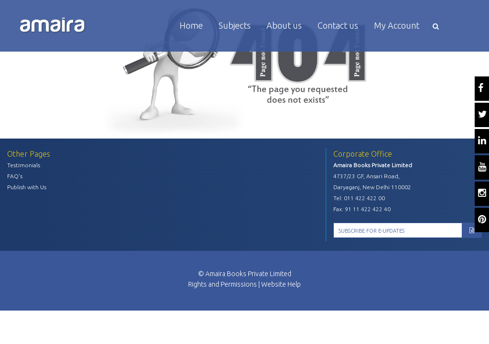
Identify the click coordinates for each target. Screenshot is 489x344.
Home (191, 25)
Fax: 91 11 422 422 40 (362, 209)
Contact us (338, 25)
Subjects (235, 25)
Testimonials (23, 165)
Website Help (281, 284)
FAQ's (14, 176)
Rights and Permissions (222, 284)
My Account (396, 25)
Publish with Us (26, 187)
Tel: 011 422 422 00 (359, 198)
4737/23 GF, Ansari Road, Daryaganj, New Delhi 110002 (372, 181)
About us (284, 25)
